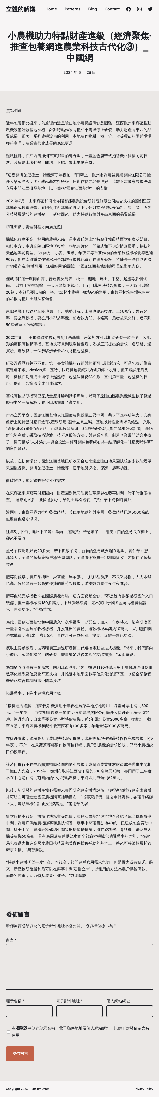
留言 (11, 940)
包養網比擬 (23, 122)
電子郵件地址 (69, 1000)
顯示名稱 (15, 1000)
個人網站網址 (118, 1000)
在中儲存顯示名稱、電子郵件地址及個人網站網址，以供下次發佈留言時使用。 (80, 1031)
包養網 (79, 369)
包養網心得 (95, 441)
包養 (136, 363)
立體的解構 (20, 9)
